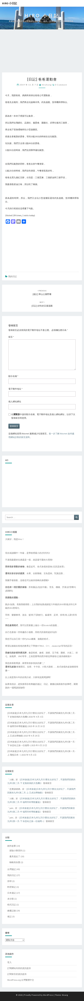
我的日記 (12, 276)
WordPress (48, 995)
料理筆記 (11, 887)
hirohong (47, 85)
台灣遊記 (11, 869)
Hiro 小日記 (9, 3)
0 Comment (61, 85)
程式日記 (11, 904)
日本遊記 (11, 893)
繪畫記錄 (11, 910)
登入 (9, 962)
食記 (9, 916)
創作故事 (11, 846)
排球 (9, 881)
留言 (11, 337)
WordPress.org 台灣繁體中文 (20, 980)
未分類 (10, 898)
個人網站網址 (14, 401)
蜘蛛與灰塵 (14, 862)
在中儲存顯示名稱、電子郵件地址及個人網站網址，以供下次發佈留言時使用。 (43, 416)
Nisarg (65, 995)
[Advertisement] (42, 52)
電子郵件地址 (15, 388)
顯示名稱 (13, 376)
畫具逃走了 (14, 856)
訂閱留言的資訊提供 (17, 974)
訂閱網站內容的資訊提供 (19, 968)
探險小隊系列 (15, 850)
